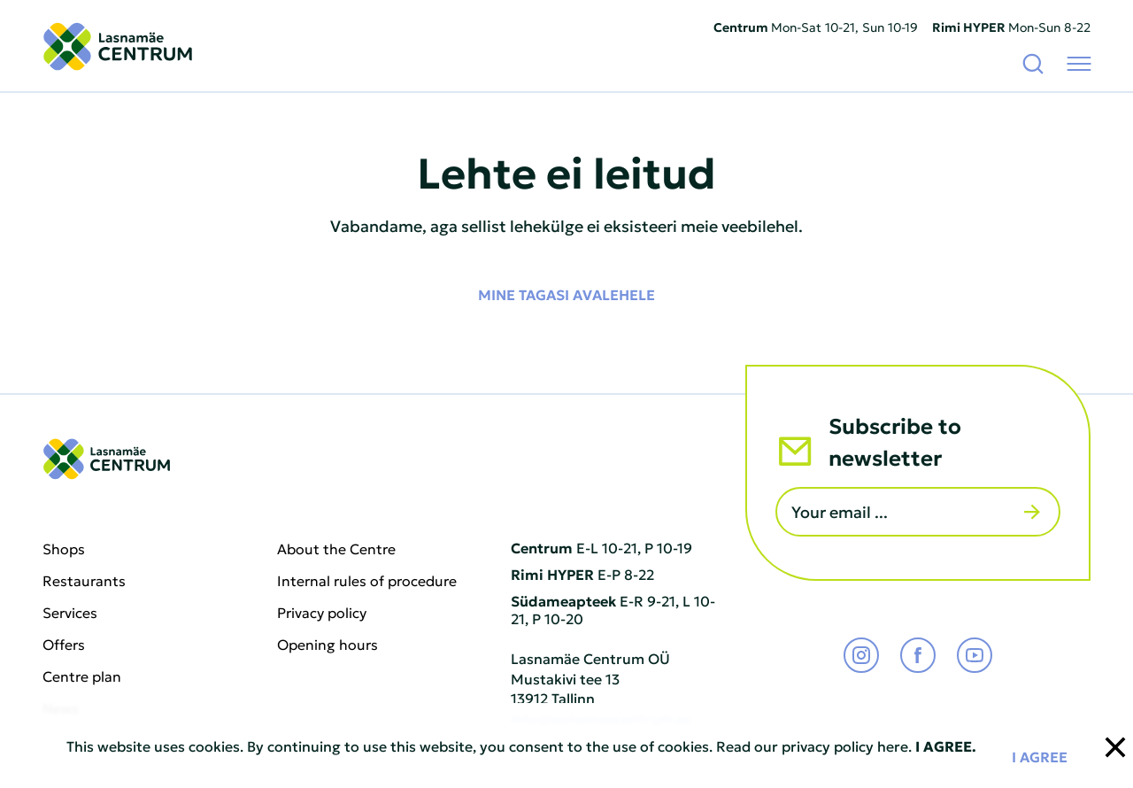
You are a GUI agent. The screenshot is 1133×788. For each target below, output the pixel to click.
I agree (1039, 756)
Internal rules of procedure (367, 581)
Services (69, 613)
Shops (63, 549)
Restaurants (84, 581)
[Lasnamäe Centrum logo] (117, 46)
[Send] (1032, 512)
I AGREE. (945, 745)
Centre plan (81, 676)
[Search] (1033, 62)
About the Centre (336, 549)
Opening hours (327, 644)
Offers (63, 644)
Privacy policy (321, 613)
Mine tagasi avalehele (566, 293)
